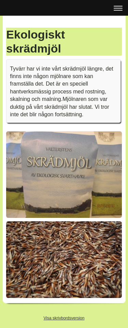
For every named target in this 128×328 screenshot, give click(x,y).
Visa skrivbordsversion (64, 318)
